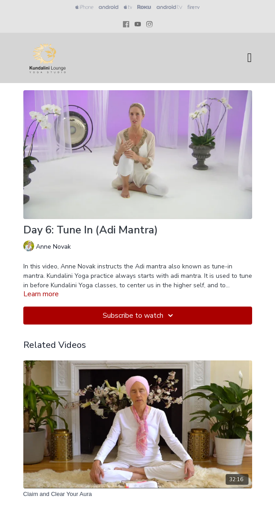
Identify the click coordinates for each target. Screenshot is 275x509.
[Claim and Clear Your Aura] (137, 494)
